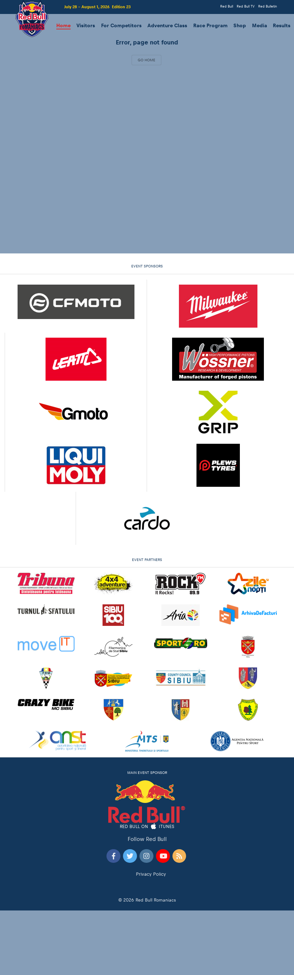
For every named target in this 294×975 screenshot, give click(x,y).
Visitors (85, 25)
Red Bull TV (246, 6)
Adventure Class (167, 25)
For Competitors (121, 25)
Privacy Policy (151, 874)
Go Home (146, 60)
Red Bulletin (267, 6)
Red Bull (226, 6)
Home (63, 25)
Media (259, 25)
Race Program (210, 25)
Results (281, 25)
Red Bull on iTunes (147, 826)
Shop (239, 25)
